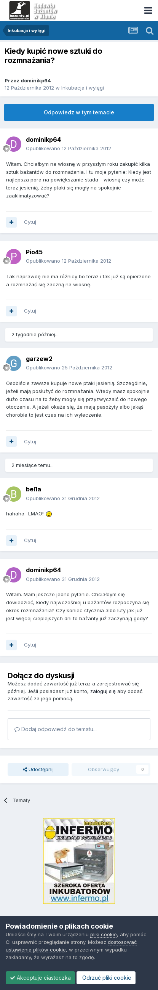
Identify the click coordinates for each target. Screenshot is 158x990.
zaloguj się (103, 691)
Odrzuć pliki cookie (106, 977)
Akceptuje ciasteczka (40, 977)
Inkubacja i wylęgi (82, 88)
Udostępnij (38, 769)
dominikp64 (36, 80)
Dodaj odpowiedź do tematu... (55, 729)
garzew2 (39, 359)
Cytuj (30, 222)
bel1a (33, 489)
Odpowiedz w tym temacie (79, 112)
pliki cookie (103, 934)
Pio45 (34, 252)
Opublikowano (68, 148)
